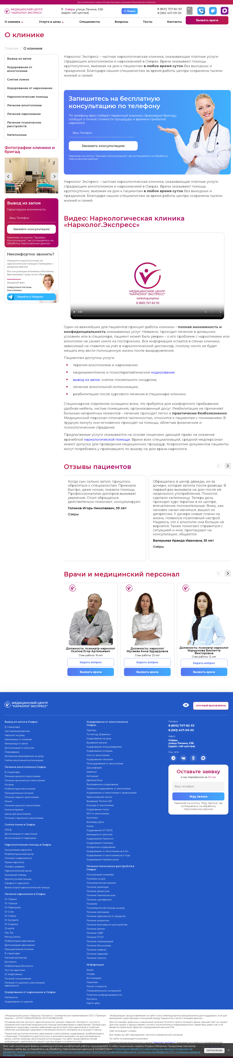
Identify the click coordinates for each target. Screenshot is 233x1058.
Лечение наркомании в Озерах (25, 893)
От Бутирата (11, 920)
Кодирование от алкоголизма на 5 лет (107, 851)
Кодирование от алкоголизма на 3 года (108, 855)
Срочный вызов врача (211, 705)
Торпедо (91, 730)
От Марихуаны (13, 907)
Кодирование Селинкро (100, 843)
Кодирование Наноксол (100, 838)
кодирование (163, 372)
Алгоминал (92, 776)
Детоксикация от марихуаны (20, 838)
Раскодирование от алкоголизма (105, 763)
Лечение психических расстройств (24, 124)
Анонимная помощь (15, 874)
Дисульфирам (94, 767)
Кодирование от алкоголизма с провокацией (111, 793)
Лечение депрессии (98, 891)
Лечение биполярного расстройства (107, 924)
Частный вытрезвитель (17, 731)
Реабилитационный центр (19, 853)
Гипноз (8, 801)
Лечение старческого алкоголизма (24, 818)
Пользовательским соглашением (68, 1052)
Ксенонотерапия (14, 809)
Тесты (147, 22)
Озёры (70, 9)
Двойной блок (95, 780)
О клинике (12, 22)
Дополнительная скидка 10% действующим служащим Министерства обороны (116, 2)
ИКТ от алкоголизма (98, 813)
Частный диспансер (16, 957)
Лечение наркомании (24, 114)
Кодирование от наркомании (29, 88)
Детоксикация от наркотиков (21, 834)
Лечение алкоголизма (24, 105)
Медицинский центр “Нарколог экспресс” (24, 11)
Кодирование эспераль (100, 751)
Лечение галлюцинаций (100, 941)
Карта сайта (93, 1003)
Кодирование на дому (99, 738)
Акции (90, 969)
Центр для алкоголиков (18, 814)
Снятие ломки (18, 79)
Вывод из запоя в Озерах (21, 721)
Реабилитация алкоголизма (20, 788)
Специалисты (89, 22)
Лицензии (92, 982)
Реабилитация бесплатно (19, 965)
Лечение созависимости (18, 858)
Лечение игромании (98, 912)
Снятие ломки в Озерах (20, 824)
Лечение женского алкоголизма (22, 776)
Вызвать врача (207, 20)
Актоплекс (92, 818)
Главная (12, 48)
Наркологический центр (18, 870)
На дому (9, 784)
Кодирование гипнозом (100, 759)
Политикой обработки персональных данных (144, 1049)
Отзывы (91, 974)
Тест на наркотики (15, 970)
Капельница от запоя (16, 743)
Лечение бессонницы (99, 945)
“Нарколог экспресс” (164, 1042)
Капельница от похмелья (18, 739)
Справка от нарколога (17, 883)
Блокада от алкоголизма (100, 805)
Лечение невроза (96, 949)
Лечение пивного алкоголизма (22, 797)
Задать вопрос (91, 662)
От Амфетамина (13, 974)
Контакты (174, 22)
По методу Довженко (99, 734)
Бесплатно (11, 961)
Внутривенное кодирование (102, 784)
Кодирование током (98, 809)
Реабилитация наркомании (20, 940)
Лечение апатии (96, 928)
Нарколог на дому (15, 735)
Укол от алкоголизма (98, 755)
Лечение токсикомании (18, 978)
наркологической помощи (107, 439)
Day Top (9, 932)
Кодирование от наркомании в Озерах (30, 992)
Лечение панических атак (101, 895)
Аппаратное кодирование (101, 847)
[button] (8, 176)
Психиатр (92, 903)
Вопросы (121, 22)
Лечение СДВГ (95, 933)
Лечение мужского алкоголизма (22, 805)
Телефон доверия (14, 866)
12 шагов (9, 928)
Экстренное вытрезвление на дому (24, 756)
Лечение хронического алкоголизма (25, 780)
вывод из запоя (86, 379)
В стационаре (12, 727)
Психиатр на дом (96, 878)
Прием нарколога (14, 862)
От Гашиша (11, 903)
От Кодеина (11, 924)
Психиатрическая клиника (101, 883)
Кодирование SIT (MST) (100, 830)
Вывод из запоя (19, 58)
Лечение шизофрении (99, 899)
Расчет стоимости (97, 986)
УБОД (8, 829)
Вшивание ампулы (97, 742)
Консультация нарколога (18, 849)
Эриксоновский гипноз (99, 797)
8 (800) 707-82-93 (169, 9)
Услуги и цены (50, 22)
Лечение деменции (98, 887)
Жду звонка (198, 796)
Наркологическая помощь (27, 96)
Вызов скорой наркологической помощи (27, 887)
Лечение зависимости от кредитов (106, 916)
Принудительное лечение (19, 793)
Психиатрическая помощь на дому (106, 908)
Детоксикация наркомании (20, 945)
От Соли (9, 911)
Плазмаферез (12, 752)
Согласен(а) (214, 1050)
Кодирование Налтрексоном (103, 859)
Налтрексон (11, 997)
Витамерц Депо (95, 822)
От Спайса (10, 915)
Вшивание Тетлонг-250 (99, 801)
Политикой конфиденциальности (113, 1052)
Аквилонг (92, 772)
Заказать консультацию (31, 229)
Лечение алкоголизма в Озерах (25, 767)
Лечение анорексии (98, 920)
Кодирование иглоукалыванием (104, 747)
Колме (90, 826)
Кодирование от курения (19, 1001)
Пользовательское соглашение (104, 990)
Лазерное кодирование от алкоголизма (109, 788)
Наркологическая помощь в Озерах (28, 844)
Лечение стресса (96, 958)
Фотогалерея (94, 978)
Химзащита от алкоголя (99, 834)
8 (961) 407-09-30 (169, 13)
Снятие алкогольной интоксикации (24, 760)
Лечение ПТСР (95, 937)
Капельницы (17, 135)
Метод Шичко (13, 936)
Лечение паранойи (97, 953)
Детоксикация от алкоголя (19, 747)
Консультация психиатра (100, 874)
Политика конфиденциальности (104, 994)
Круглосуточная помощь (18, 879)
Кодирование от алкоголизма (19, 69)
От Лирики (11, 899)
